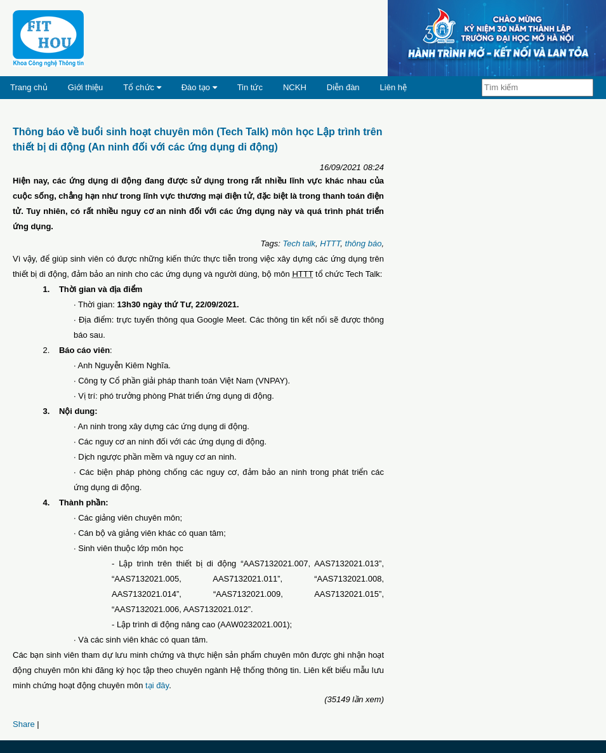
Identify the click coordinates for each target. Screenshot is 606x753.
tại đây (157, 685)
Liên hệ (393, 87)
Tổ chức (142, 87)
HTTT (330, 243)
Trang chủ (29, 87)
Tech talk (298, 243)
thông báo (363, 243)
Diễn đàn (343, 87)
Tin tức (250, 87)
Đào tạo (199, 87)
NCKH (294, 87)
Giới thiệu (85, 87)
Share (24, 724)
